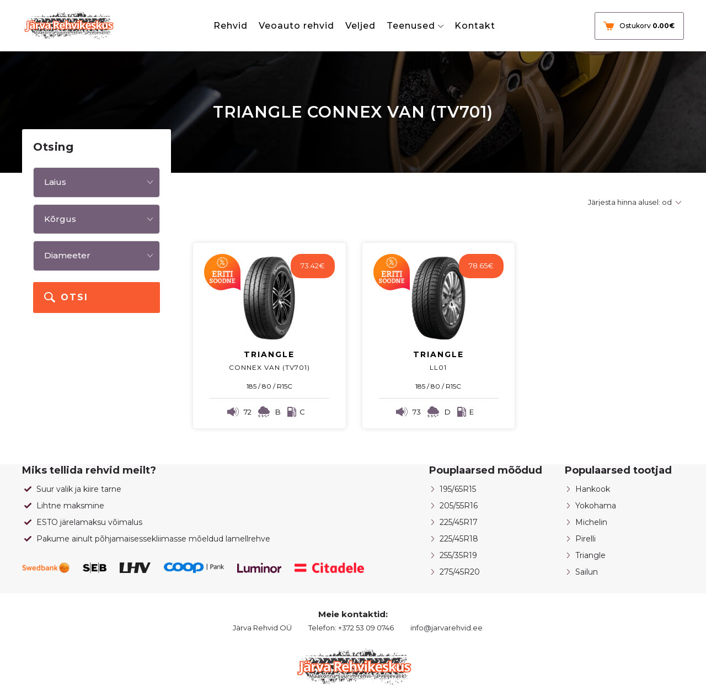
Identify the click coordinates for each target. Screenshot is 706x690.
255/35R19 (458, 555)
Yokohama (595, 506)
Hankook (592, 489)
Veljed (360, 25)
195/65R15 (458, 489)
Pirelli (585, 539)
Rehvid (230, 25)
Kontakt (474, 25)
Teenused (411, 25)
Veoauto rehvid (296, 25)
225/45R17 (459, 522)
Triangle (590, 555)
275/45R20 (460, 572)
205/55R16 (459, 506)
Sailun (586, 572)
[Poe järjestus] (633, 202)
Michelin (591, 522)
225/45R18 (459, 539)
